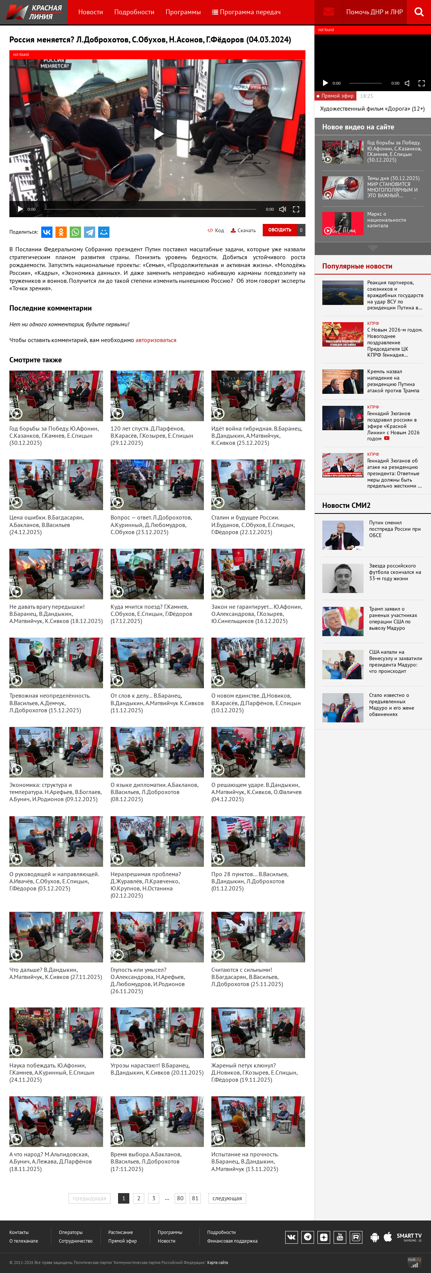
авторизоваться (156, 340)
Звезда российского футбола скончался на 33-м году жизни (395, 572)
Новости (90, 12)
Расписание (120, 1232)
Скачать (243, 230)
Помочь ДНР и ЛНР (374, 12)
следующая (227, 1198)
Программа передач (246, 12)
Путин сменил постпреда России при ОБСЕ (395, 528)
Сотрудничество (76, 1240)
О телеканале (23, 1240)
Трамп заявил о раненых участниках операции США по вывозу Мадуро (393, 618)
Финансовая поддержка (232, 1240)
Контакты (19, 1232)
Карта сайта (217, 1262)
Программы (183, 12)
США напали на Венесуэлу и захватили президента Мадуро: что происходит (395, 661)
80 (180, 1198)
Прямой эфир (122, 1240)
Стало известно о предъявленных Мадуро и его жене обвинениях (391, 704)
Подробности (134, 12)
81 (195, 1198)
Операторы (71, 1232)
